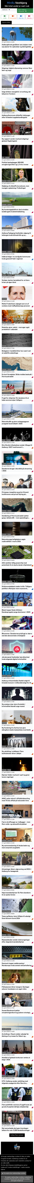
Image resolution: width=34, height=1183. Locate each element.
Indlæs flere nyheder (17, 1135)
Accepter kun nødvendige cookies (13, 1173)
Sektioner (6, 10)
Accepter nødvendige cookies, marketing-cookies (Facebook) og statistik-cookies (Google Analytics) (16, 1179)
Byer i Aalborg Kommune (22, 10)
